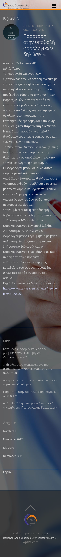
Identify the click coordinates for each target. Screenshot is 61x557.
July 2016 (8, 447)
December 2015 (12, 456)
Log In (7, 472)
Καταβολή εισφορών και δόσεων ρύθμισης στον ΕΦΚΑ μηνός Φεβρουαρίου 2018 (24, 353)
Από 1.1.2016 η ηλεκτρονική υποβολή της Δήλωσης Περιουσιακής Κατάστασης (30, 405)
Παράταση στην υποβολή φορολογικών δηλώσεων (39, 45)
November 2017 (13, 439)
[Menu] (54, 5)
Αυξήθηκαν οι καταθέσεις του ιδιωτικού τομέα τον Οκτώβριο (30, 382)
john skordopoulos (37, 25)
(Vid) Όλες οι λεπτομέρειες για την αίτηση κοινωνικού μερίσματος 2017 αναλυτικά (28, 368)
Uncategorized (33, 29)
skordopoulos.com (28, 533)
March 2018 (10, 431)
